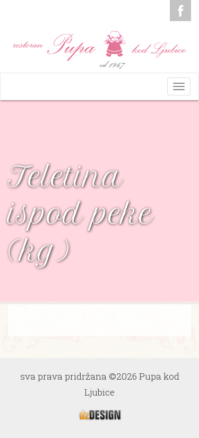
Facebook (180, 10)
